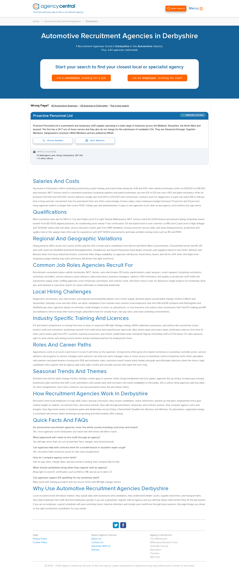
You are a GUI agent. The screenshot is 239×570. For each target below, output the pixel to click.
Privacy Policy (40, 539)
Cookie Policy (40, 542)
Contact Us (97, 542)
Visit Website (95, 140)
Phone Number (52, 140)
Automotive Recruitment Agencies (62, 21)
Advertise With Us (101, 546)
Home (36, 21)
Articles (95, 549)
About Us (96, 539)
